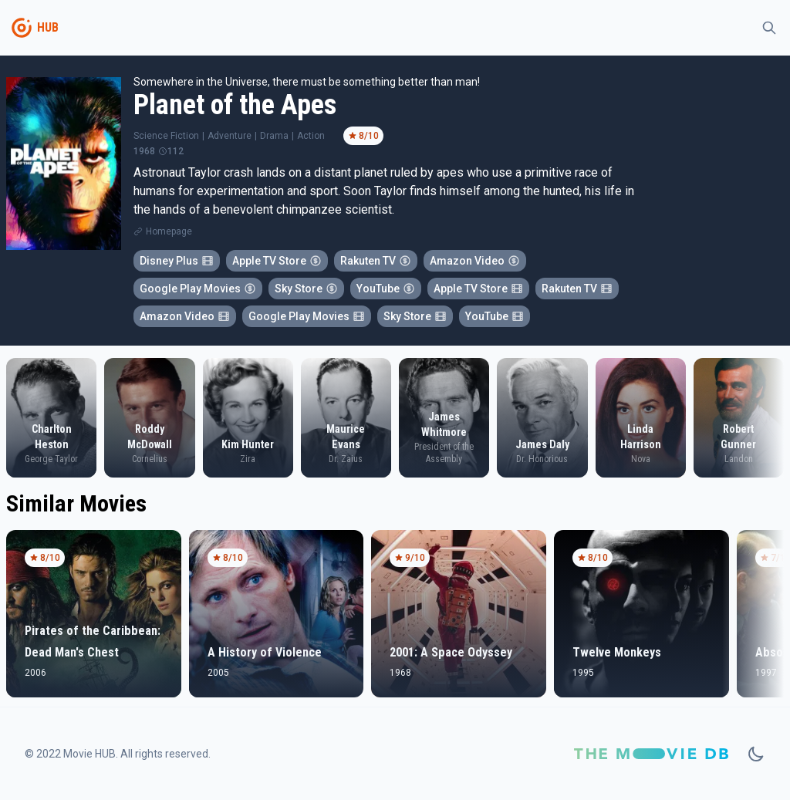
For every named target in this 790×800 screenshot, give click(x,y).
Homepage (169, 231)
